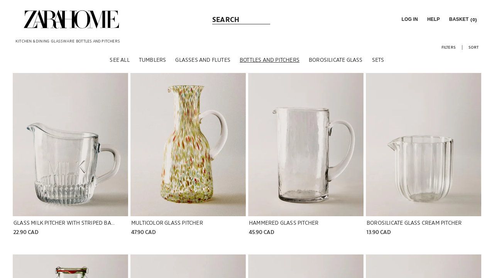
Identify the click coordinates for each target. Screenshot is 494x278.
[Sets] (378, 61)
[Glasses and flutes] (202, 61)
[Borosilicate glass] (336, 61)
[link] (71, 19)
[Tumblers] (152, 61)
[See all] (119, 61)
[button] (409, 19)
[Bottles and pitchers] (269, 61)
